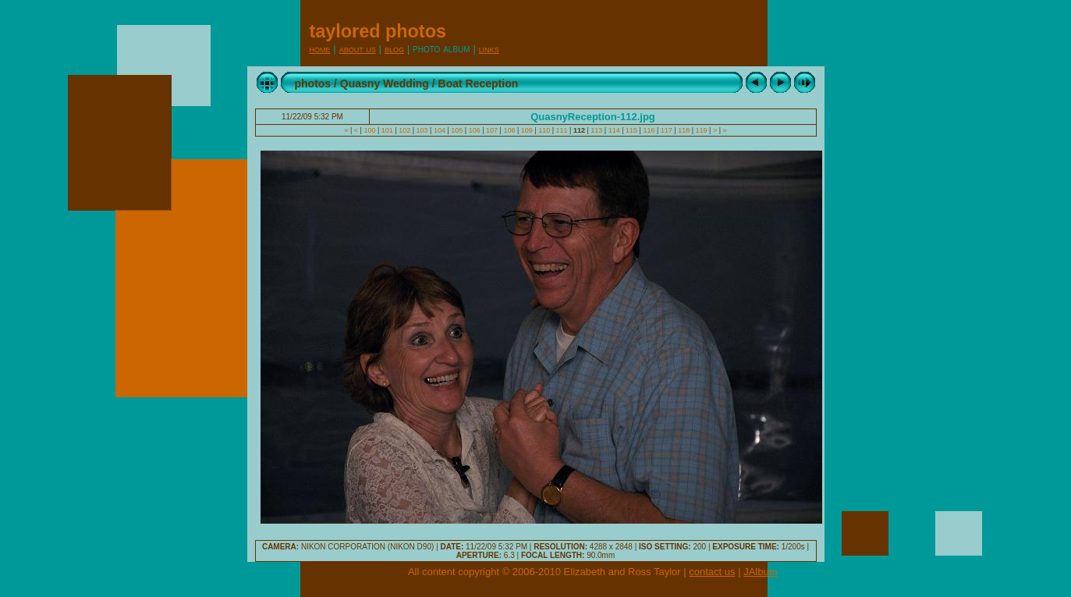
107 (492, 130)
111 (561, 130)
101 (387, 130)
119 (701, 130)
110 (544, 130)
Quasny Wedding (384, 83)
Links (489, 49)
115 (632, 130)
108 (509, 130)
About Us (357, 49)
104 (439, 130)
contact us (712, 571)
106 (474, 130)
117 (666, 130)
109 (526, 130)
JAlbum (760, 571)
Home (320, 49)
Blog (394, 49)
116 (649, 130)
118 (684, 130)
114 (614, 130)
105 (457, 130)
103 (422, 130)
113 (597, 130)
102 (405, 130)
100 (370, 130)
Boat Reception (478, 83)
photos (313, 83)
